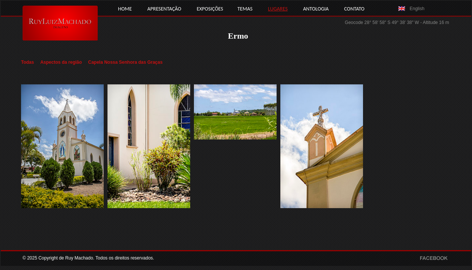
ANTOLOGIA (315, 9)
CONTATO (354, 9)
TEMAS (245, 9)
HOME (125, 9)
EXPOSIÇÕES (210, 9)
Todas (27, 62)
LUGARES (277, 9)
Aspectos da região (61, 62)
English (417, 8)
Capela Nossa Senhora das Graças (125, 62)
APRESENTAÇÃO (164, 9)
